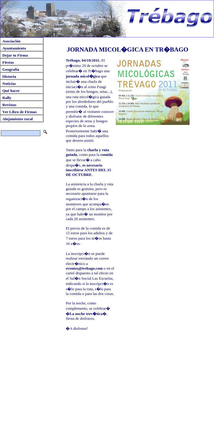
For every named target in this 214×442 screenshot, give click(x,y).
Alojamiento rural (17, 119)
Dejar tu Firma (15, 55)
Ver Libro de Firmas (19, 112)
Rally (6, 97)
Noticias (9, 83)
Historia (9, 76)
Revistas (9, 105)
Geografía (10, 69)
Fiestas (8, 62)
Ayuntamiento (14, 48)
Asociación (11, 41)
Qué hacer (11, 90)
